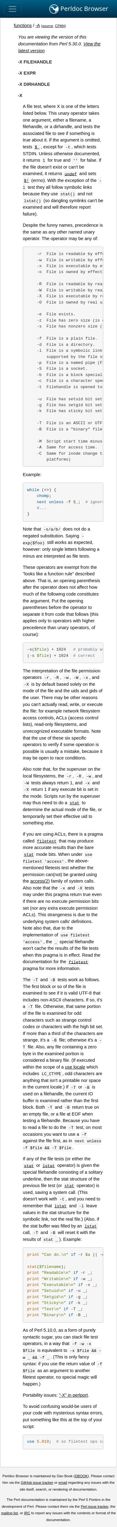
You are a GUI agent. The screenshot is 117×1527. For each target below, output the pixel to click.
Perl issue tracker (94, 1506)
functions (23, 25)
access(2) (40, 881)
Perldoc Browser (78, 9)
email (62, 1482)
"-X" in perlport (73, 1395)
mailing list (9, 1513)
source (47, 26)
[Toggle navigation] (12, 9)
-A (38, 25)
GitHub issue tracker (37, 1482)
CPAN (60, 26)
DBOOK (81, 1476)
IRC (27, 1513)
